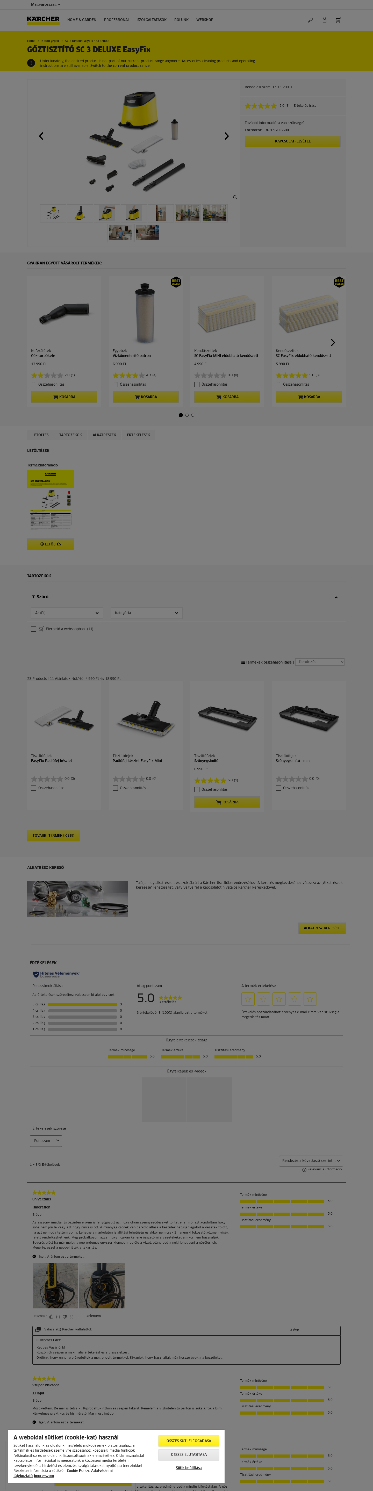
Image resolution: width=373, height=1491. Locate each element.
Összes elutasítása (188, 1455)
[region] (116, 1456)
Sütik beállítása (189, 1468)
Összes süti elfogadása (189, 1441)
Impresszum (44, 1476)
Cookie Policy (78, 1471)
